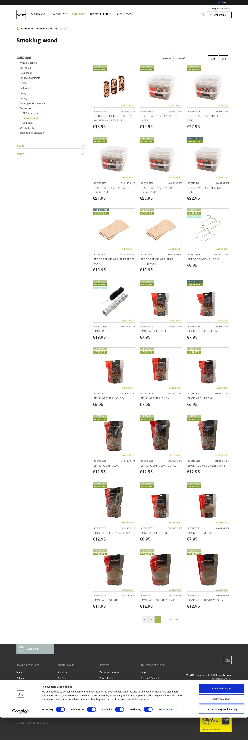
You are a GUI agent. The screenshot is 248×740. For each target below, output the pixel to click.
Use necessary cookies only (221, 731)
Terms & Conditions (109, 672)
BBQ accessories (31, 113)
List (223, 58)
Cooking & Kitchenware (32, 103)
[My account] (219, 15)
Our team (63, 678)
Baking (23, 98)
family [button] (50, 154)
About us (62, 672)
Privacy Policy (106, 678)
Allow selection (221, 721)
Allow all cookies (221, 710)
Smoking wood (58, 28)
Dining (23, 83)
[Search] (203, 14)
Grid (213, 58)
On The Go (25, 67)
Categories (27, 28)
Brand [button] (50, 145)
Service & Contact (150, 678)
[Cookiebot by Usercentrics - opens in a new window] (20, 733)
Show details (166, 732)
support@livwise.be (222, 679)
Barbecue (41, 28)
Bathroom (25, 88)
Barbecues (28, 123)
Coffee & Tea (27, 127)
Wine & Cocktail (28, 62)
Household (26, 72)
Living (23, 93)
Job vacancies (65, 684)
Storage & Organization (32, 132)
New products (23, 684)
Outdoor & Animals (30, 77)
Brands (20, 672)
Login (143, 672)
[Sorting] (188, 58)
